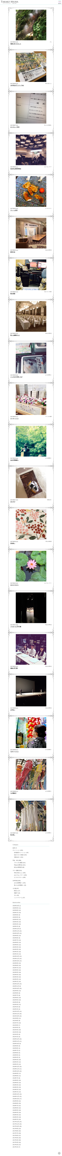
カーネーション (14, 418)
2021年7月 (15, 1023)
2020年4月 (15, 1057)
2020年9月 (15, 1046)
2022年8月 (15, 993)
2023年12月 (16, 956)
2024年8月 (15, 938)
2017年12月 (16, 1121)
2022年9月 (15, 990)
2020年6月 (15, 1052)
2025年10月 (16, 905)
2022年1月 (15, 1009)
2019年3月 (15, 1087)
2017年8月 (15, 1131)
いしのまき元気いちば (16, 377)
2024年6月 (15, 942)
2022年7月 (15, 995)
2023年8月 (15, 965)
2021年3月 (15, 1032)
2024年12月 (16, 928)
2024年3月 (15, 949)
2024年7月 (15, 940)
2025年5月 (15, 917)
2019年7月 (15, 1078)
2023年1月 (15, 981)
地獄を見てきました (15, 43)
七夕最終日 (13, 793)
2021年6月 (15, 1025)
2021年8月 (15, 1020)
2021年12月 (16, 1011)
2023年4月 (15, 974)
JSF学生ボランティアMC (17, 85)
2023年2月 (15, 979)
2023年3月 (15, 977)
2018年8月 (15, 1103)
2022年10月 (16, 988)
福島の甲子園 (14, 668)
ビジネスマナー (18, 877)
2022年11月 (16, 986)
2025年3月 (15, 921)
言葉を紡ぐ (17, 857)
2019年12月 (16, 1066)
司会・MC (15, 860)
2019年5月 (15, 1082)
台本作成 (15, 880)
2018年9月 (15, 1101)
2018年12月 (16, 1094)
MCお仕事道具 (18, 867)
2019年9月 (15, 1073)
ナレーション (16, 850)
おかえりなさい (14, 585)
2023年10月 (16, 961)
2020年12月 (16, 1039)
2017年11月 (16, 1124)
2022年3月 (15, 1004)
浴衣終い (12, 543)
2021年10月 (16, 1016)
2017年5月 (15, 1137)
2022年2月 (15, 1006)
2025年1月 (15, 926)
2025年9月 (15, 908)
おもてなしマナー (19, 875)
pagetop (59, 1153)
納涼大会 (12, 252)
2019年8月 (15, 1075)
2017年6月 (15, 1135)
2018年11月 (16, 1096)
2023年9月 (15, 963)
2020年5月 (15, 1055)
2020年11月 (16, 1041)
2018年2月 (15, 1117)
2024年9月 (15, 935)
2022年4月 (15, 1002)
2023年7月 (15, 967)
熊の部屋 (12, 293)
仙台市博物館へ (14, 460)
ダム (15, 895)
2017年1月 (15, 1147)
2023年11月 (16, 958)
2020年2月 (15, 1062)
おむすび (12, 501)
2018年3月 (15, 1114)
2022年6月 (15, 997)
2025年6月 (15, 915)
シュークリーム (18, 897)
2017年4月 (15, 1140)
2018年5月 (15, 1110)
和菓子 (16, 893)
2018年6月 (15, 1108)
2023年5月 (15, 972)
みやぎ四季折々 (18, 883)
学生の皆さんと (18, 872)
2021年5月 (15, 1027)
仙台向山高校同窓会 (15, 168)
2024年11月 (16, 931)
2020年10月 (16, 1043)
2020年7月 (15, 1050)
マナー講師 (16, 870)
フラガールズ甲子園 (15, 626)
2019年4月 (15, 1085)
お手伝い (12, 710)
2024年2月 (15, 951)
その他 (14, 888)
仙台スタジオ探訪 (19, 855)
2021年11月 (16, 1013)
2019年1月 (15, 1091)
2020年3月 (15, 1059)
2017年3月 (15, 1142)
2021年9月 (15, 1018)
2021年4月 (15, 1029)
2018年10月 (16, 1098)
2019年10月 (16, 1071)
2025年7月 (15, 912)
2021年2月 (15, 1034)
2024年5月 (15, 944)
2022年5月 (15, 1000)
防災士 (16, 890)
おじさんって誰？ (15, 127)
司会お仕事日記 (18, 865)
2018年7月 (15, 1105)
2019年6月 (15, 1080)
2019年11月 (16, 1069)
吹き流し (12, 834)
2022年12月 (16, 983)
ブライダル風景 (18, 862)
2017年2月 (15, 1144)
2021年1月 (15, 1036)
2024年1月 (15, 954)
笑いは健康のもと (15, 335)
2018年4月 (15, 1112)
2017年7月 (15, 1133)
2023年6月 (15, 970)
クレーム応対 (14, 210)
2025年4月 (15, 919)
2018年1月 (15, 1119)
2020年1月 (15, 1064)
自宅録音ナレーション (20, 852)
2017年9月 (15, 1128)
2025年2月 (15, 924)
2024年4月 (15, 947)
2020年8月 (15, 1048)
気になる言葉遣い (19, 885)
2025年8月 (15, 910)
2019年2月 (15, 1089)
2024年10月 (16, 933)
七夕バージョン (14, 751)
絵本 (14, 848)
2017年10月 (16, 1126)
